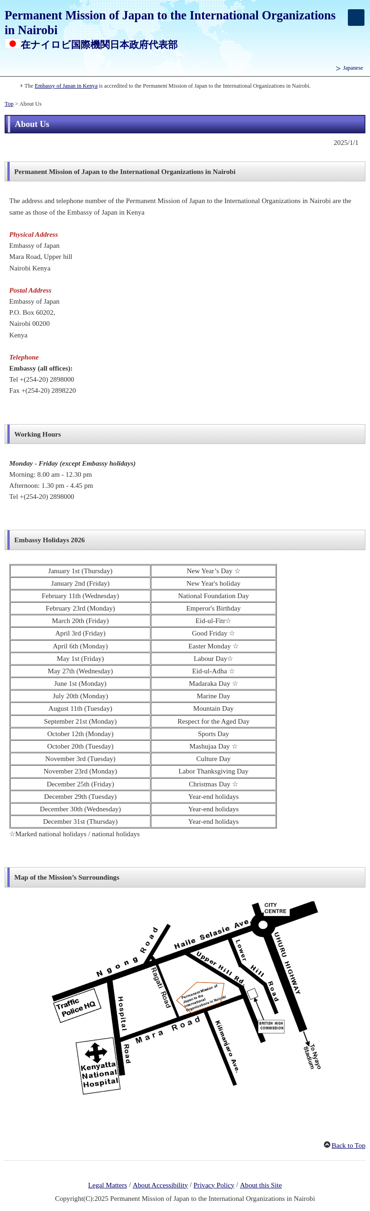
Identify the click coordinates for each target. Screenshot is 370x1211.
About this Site (261, 1185)
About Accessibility (160, 1185)
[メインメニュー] (356, 17)
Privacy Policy (213, 1185)
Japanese (353, 68)
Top (9, 104)
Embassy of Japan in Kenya (66, 86)
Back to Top (348, 1145)
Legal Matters (107, 1185)
